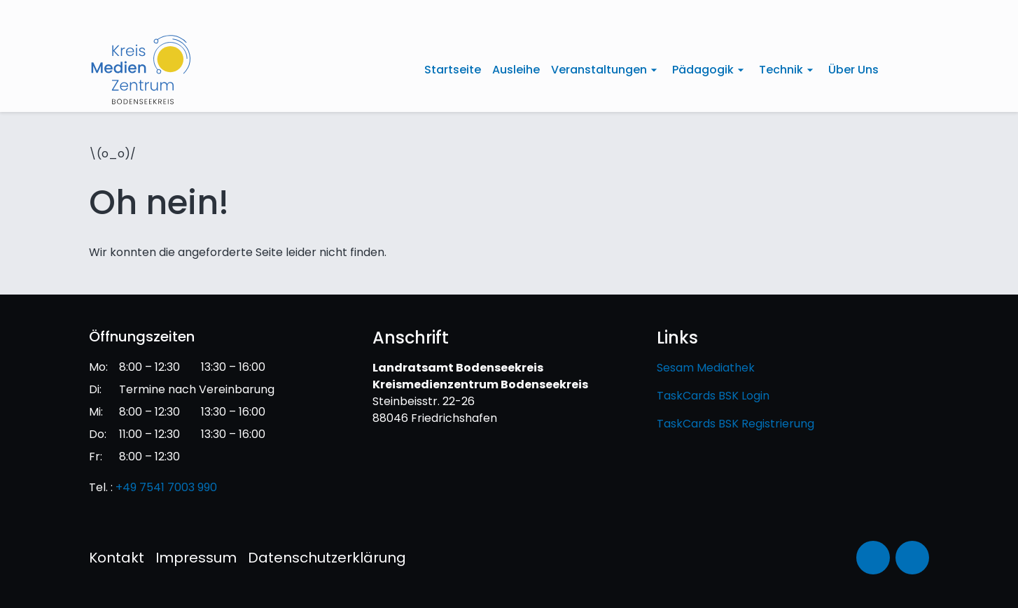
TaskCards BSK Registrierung (735, 424)
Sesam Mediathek (706, 368)
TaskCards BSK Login (713, 396)
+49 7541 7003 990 (166, 487)
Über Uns (853, 70)
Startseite (452, 70)
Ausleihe (516, 70)
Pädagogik (703, 70)
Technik (781, 70)
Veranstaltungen (599, 70)
